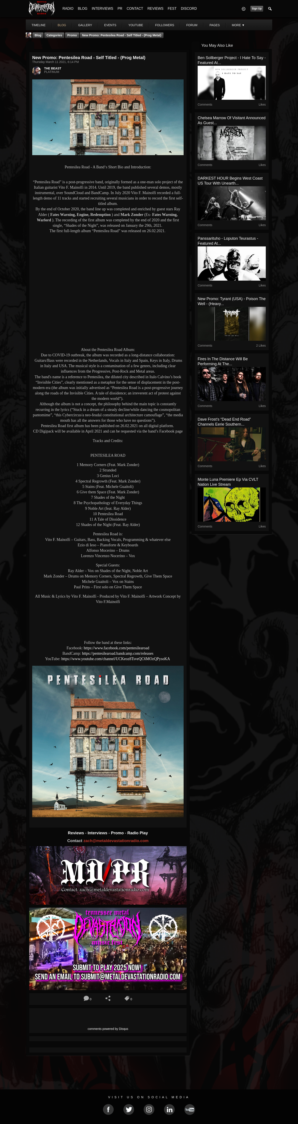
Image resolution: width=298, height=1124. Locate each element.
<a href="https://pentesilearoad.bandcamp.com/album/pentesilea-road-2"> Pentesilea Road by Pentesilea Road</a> (108, 622)
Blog (38, 35)
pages (215, 25)
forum (191, 25)
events (110, 25)
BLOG (82, 8)
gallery (85, 25)
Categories (54, 35)
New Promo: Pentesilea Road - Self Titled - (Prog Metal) (121, 35)
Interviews (98, 833)
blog (62, 25)
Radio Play (137, 833)
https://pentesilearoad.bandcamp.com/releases (117, 653)
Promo (118, 833)
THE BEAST (52, 68)
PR (119, 8)
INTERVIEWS (102, 8)
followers (164, 25)
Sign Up (257, 8)
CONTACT (135, 8)
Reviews (76, 833)
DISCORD (189, 8)
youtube (135, 25)
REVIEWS (155, 8)
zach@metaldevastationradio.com (116, 840)
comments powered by (108, 1029)
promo (72, 35)
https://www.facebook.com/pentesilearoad (116, 648)
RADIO (68, 8)
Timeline (39, 25)
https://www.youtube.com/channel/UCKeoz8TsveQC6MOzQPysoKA (116, 659)
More (238, 25)
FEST (172, 8)
